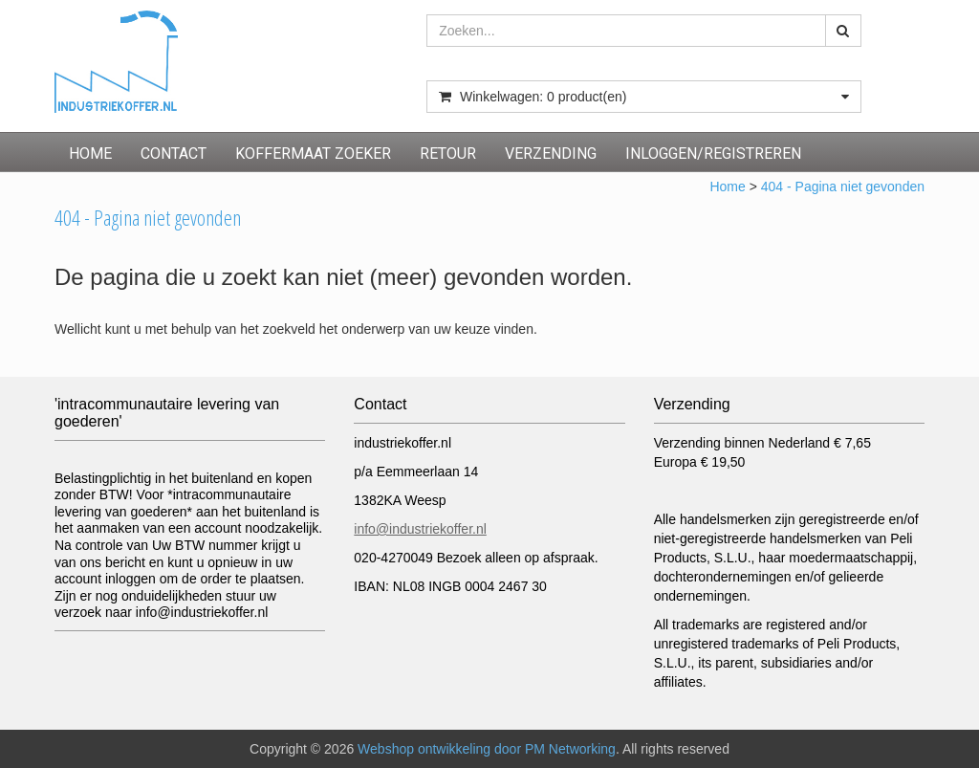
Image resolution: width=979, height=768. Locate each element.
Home (90, 153)
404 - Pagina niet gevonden (843, 186)
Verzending (551, 153)
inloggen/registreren (713, 153)
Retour (448, 153)
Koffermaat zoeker (313, 153)
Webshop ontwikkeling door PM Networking (487, 749)
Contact (174, 153)
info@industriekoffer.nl (420, 529)
